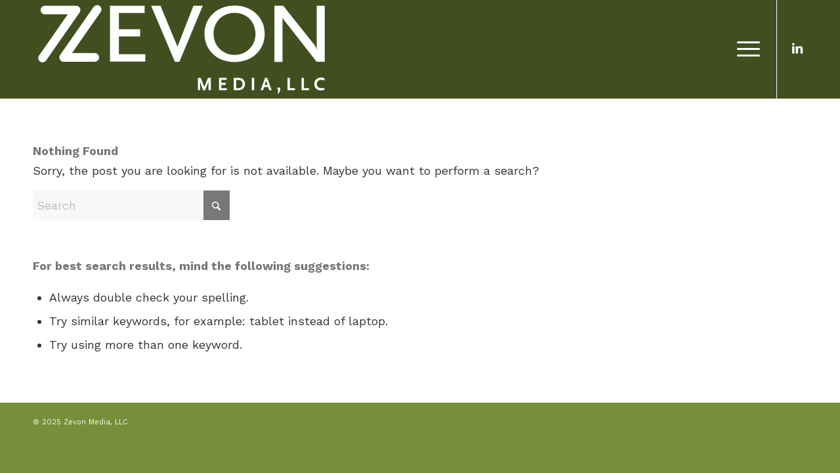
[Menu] (744, 49)
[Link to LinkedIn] (797, 48)
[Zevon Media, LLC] (181, 49)
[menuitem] (744, 49)
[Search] (131, 205)
